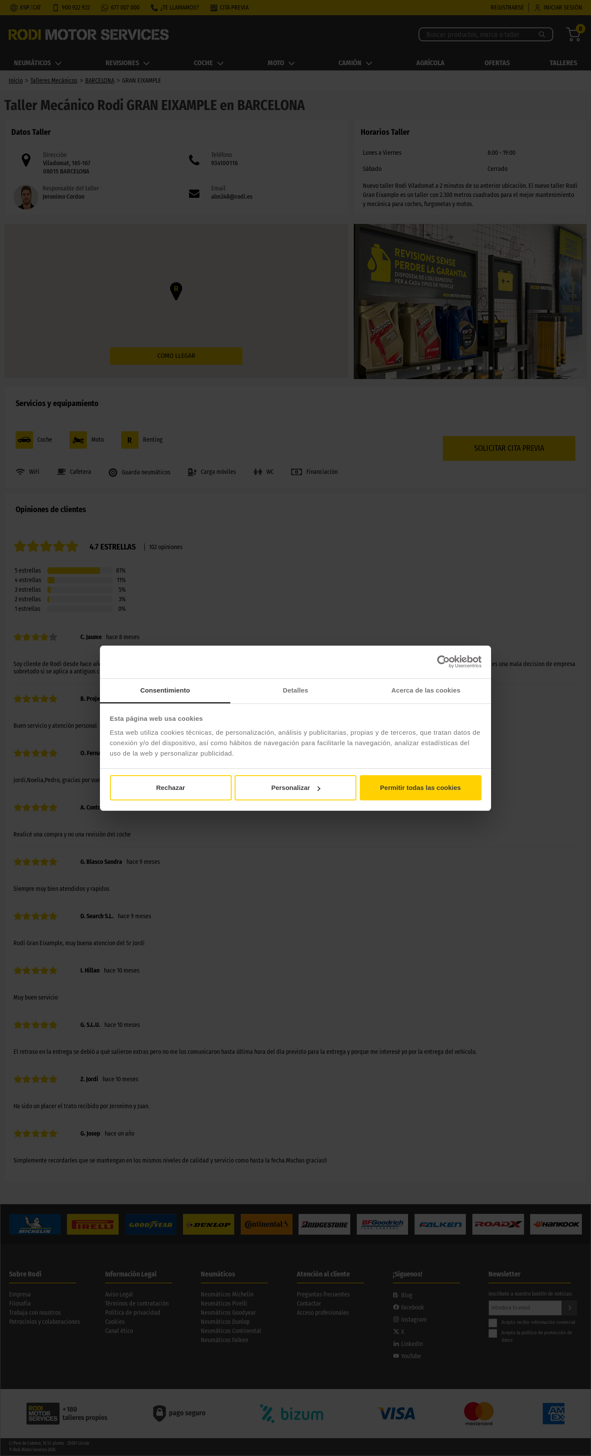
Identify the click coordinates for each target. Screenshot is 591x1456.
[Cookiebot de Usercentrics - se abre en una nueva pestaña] (443, 661)
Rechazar (170, 787)
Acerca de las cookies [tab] (426, 690)
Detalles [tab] (295, 690)
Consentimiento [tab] (165, 690)
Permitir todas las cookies (420, 787)
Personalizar (295, 787)
